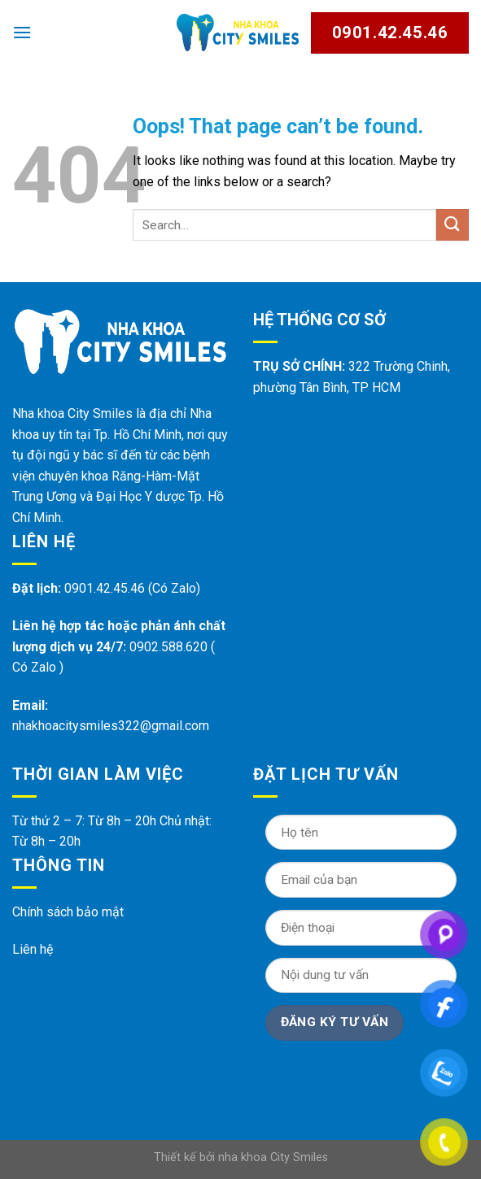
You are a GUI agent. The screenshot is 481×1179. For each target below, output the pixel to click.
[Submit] (452, 225)
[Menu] (22, 32)
